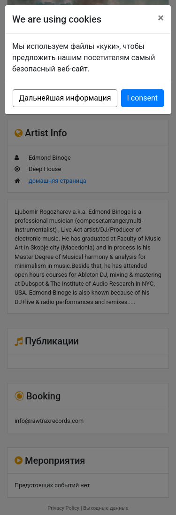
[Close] (161, 18)
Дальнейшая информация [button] (65, 98)
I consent (142, 98)
